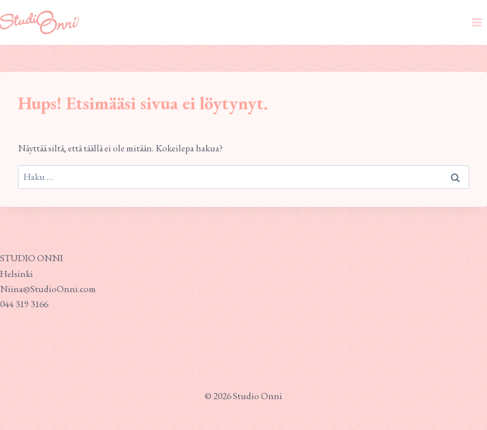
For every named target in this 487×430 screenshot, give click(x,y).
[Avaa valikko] (476, 22)
